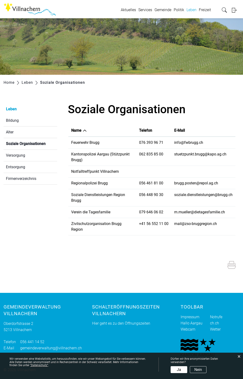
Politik (179, 10)
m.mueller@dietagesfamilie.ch (199, 212)
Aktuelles (128, 10)
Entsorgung (15, 167)
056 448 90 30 (151, 194)
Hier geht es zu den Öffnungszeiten (121, 323)
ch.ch (214, 323)
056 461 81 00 (151, 183)
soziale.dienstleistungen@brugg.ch (203, 194)
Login (235, 10)
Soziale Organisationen (31, 143)
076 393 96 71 (151, 142)
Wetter (215, 329)
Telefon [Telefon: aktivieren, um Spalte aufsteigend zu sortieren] (145, 130)
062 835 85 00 (151, 154)
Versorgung (15, 155)
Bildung (12, 120)
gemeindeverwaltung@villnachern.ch (51, 348)
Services (145, 10)
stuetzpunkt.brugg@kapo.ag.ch (200, 154)
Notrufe (216, 317)
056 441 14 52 (32, 342)
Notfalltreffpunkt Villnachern (95, 171)
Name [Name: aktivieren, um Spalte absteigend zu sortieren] (76, 130)
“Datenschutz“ (39, 365)
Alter (10, 132)
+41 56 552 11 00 (153, 223)
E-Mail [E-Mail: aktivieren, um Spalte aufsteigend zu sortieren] (179, 130)
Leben (191, 10)
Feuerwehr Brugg (85, 142)
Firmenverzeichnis (21, 178)
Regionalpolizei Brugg (89, 183)
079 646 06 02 (151, 212)
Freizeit (205, 10)
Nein (198, 369)
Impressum (190, 317)
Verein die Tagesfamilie (90, 212)
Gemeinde (162, 10)
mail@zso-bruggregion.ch (195, 223)
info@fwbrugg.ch (188, 142)
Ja (179, 369)
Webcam (188, 329)
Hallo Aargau (191, 323)
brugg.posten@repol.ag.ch (196, 183)
